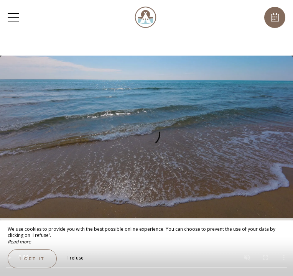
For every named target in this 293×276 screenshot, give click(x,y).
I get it (32, 258)
